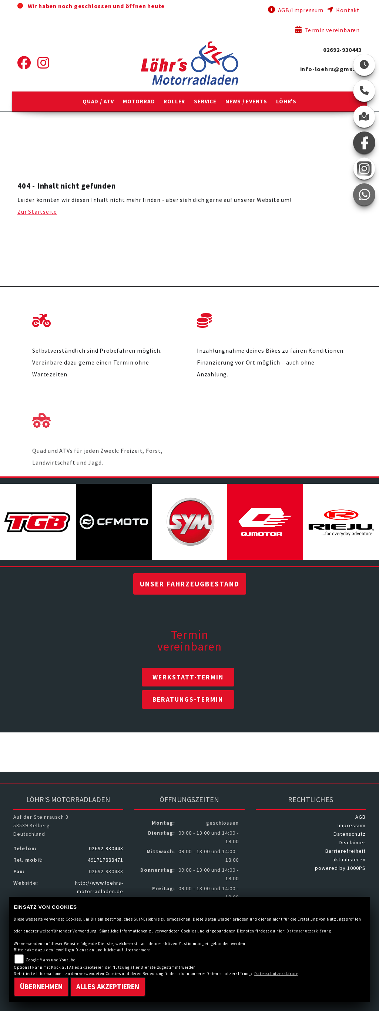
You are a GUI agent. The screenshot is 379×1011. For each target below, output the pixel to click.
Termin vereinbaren (327, 30)
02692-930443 (342, 49)
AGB (360, 817)
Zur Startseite (37, 211)
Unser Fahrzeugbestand (189, 583)
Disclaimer (352, 842)
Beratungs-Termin (187, 699)
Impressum (352, 825)
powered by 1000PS (340, 868)
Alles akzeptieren (107, 986)
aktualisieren (349, 859)
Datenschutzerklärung (308, 931)
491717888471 (105, 860)
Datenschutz (349, 834)
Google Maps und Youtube (51, 959)
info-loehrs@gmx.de (331, 69)
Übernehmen (41, 986)
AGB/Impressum (295, 10)
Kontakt (343, 10)
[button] (98, 101)
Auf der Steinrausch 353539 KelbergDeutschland (40, 825)
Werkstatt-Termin (188, 677)
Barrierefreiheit (345, 851)
